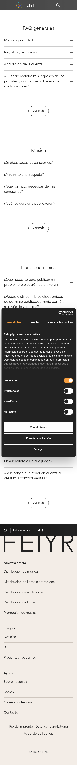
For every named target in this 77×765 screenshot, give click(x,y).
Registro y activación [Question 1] (38, 52)
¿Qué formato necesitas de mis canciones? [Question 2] (38, 189)
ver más (38, 111)
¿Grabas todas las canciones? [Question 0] (38, 163)
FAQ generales (38, 29)
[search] (58, 5)
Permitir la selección (38, 438)
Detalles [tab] (35, 322)
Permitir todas (38, 427)
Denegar (38, 449)
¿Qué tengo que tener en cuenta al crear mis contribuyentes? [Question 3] (38, 476)
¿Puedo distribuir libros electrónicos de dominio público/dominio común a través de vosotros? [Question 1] (38, 302)
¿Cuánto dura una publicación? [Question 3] (38, 203)
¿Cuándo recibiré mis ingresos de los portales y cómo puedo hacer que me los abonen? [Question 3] (38, 81)
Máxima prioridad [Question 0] (38, 40)
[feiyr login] (68, 5)
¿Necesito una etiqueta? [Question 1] (38, 175)
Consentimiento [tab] (13, 322)
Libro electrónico (38, 268)
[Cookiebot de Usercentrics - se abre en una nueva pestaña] (58, 313)
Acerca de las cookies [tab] (59, 322)
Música (38, 151)
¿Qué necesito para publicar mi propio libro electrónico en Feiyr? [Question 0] (38, 282)
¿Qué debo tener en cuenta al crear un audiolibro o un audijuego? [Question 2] (38, 459)
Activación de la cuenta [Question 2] (38, 64)
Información (22, 530)
